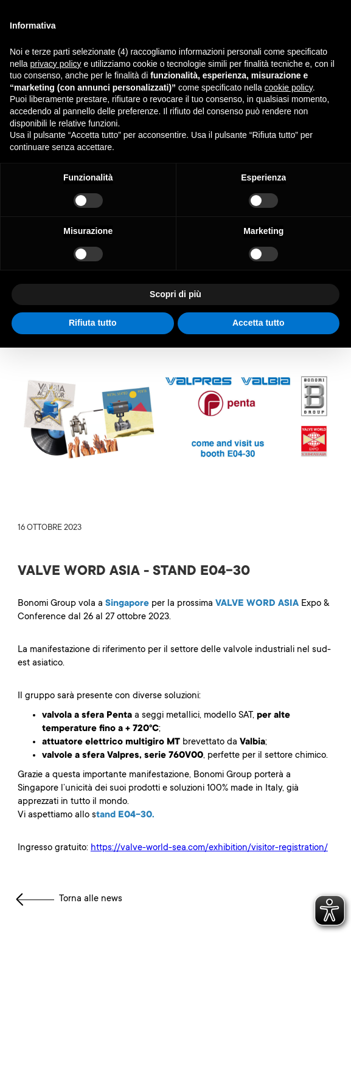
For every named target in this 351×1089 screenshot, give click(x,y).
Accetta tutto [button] (258, 323)
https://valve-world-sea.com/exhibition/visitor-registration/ (209, 848)
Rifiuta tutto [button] (93, 323)
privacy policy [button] (55, 64)
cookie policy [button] (289, 87)
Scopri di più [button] (175, 294)
